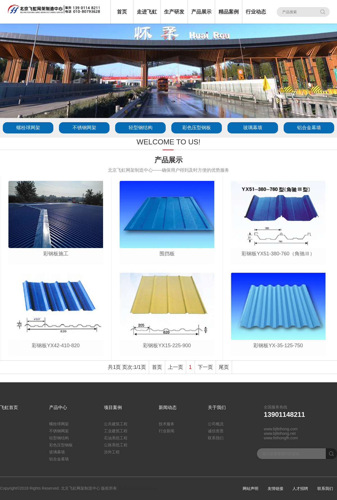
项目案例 (113, 407)
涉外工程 (112, 452)
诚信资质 (216, 431)
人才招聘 (300, 488)
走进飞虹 (147, 12)
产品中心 (58, 407)
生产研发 (174, 12)
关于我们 (217, 407)
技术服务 (166, 424)
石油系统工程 (115, 438)
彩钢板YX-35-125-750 (278, 345)
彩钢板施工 (56, 253)
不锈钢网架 (84, 127)
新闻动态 (168, 407)
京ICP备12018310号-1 (137, 488)
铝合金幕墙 (309, 127)
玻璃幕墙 (252, 127)
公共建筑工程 (115, 424)
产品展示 (201, 12)
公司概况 (216, 424)
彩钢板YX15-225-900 (167, 345)
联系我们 (216, 438)
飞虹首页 (9, 407)
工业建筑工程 (115, 431)
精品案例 (228, 12)
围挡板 (167, 253)
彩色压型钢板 (196, 127)
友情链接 (275, 488)
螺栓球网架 (28, 127)
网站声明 (250, 488)
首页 (122, 12)
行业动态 (256, 12)
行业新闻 (166, 431)
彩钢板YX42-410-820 (55, 345)
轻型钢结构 (140, 127)
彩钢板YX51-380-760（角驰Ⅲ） (278, 253)
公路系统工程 (115, 445)
